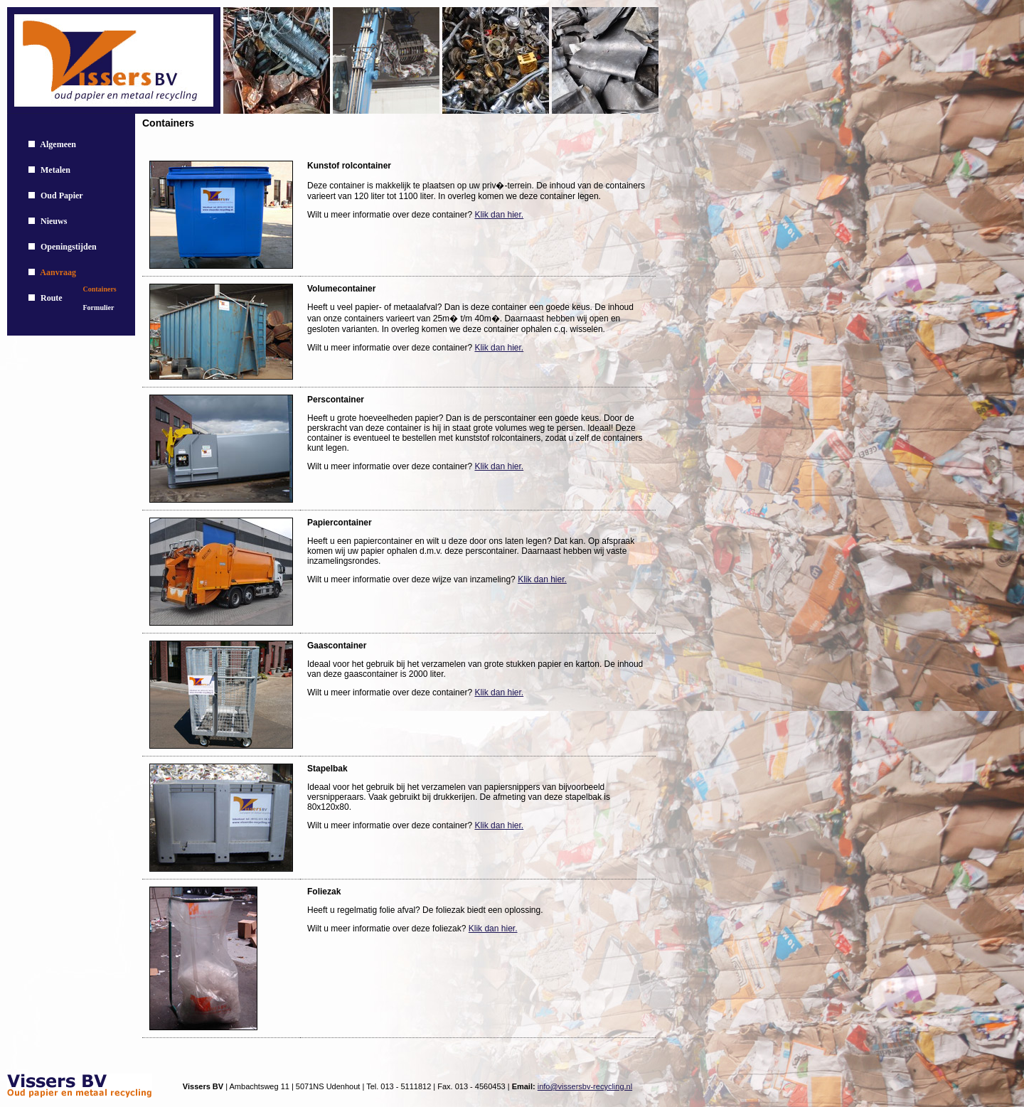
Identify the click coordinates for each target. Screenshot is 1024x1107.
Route (52, 298)
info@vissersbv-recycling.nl (585, 1086)
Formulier (98, 307)
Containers (100, 289)
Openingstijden (69, 247)
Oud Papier (62, 195)
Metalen (55, 170)
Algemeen (58, 144)
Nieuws (54, 221)
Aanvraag (58, 272)
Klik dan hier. (498, 215)
